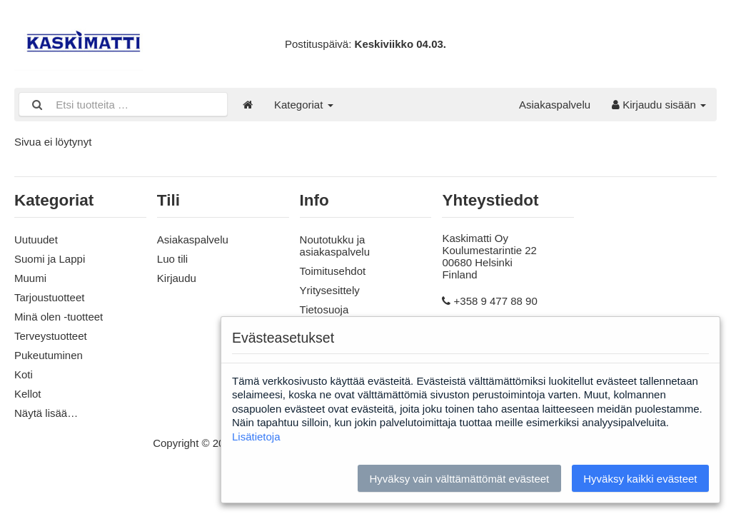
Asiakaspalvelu (554, 105)
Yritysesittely (330, 290)
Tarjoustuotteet (49, 297)
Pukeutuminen (48, 355)
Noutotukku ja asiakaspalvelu (335, 245)
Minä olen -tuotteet (58, 317)
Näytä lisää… (46, 413)
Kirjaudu (176, 278)
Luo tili (172, 259)
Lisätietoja (256, 436)
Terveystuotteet (50, 336)
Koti (23, 374)
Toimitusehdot (333, 271)
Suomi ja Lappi (49, 259)
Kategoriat (303, 105)
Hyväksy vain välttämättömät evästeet (459, 479)
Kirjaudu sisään (659, 105)
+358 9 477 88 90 (496, 301)
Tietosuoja (324, 309)
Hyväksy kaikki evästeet (640, 479)
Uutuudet (36, 239)
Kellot (27, 394)
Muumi (30, 278)
